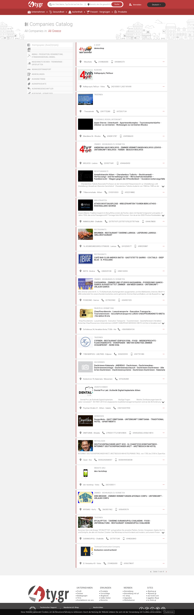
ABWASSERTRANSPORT (41, 69)
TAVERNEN (98, 94)
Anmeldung (128, 590)
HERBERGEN (99, 415)
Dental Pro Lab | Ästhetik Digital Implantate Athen (117, 389)
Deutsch (156, 5)
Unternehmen (38, 12)
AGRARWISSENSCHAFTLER (42, 89)
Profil (79, 590)
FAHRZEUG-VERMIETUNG (104, 308)
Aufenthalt (77, 12)
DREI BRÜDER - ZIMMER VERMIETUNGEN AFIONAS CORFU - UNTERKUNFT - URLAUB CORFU (128, 496)
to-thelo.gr (152, 599)
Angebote (105, 594)
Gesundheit (58, 12)
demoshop (99, 48)
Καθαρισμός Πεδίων (103, 73)
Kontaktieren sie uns (85, 599)
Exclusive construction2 (105, 549)
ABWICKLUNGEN (38, 74)
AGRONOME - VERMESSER (42, 94)
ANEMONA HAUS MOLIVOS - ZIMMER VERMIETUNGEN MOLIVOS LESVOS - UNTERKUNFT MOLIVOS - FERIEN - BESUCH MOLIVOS (128, 148)
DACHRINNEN (99, 361)
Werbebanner (129, 599)
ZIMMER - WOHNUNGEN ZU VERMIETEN (109, 144)
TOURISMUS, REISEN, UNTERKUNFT (108, 119)
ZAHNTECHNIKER (101, 386)
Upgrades (128, 597)
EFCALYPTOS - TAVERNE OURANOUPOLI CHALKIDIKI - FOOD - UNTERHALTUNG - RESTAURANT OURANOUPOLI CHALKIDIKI (122, 521)
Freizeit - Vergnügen (100, 12)
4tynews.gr (152, 592)
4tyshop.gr (152, 590)
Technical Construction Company (107, 545)
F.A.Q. (79, 597)
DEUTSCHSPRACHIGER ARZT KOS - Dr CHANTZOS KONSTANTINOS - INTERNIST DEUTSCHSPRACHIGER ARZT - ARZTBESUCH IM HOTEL (126, 444)
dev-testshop (100, 470)
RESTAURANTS (100, 229)
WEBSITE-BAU (99, 467)
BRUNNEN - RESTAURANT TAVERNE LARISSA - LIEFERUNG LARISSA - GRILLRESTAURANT (125, 233)
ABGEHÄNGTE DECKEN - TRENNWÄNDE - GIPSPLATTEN (47, 63)
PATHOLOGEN (99, 440)
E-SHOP (97, 45)
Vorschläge (105, 592)
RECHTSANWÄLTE (101, 171)
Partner (80, 592)
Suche (116, 4)
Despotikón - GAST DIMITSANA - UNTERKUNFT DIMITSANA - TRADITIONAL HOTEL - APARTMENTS (129, 419)
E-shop (127, 594)
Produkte (122, 12)
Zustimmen (169, 612)
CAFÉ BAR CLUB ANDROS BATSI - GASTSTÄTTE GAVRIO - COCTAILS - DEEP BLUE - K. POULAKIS (129, 258)
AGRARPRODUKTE (39, 84)
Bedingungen (82, 594)
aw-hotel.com (153, 594)
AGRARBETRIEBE (38, 79)
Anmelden (137, 5)
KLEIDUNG (98, 70)
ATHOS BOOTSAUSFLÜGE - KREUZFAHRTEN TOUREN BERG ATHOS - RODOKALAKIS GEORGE (125, 204)
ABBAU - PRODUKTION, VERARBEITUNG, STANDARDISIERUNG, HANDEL (47, 55)
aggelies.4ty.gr (153, 597)
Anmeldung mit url (131, 592)
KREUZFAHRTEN (100, 200)
